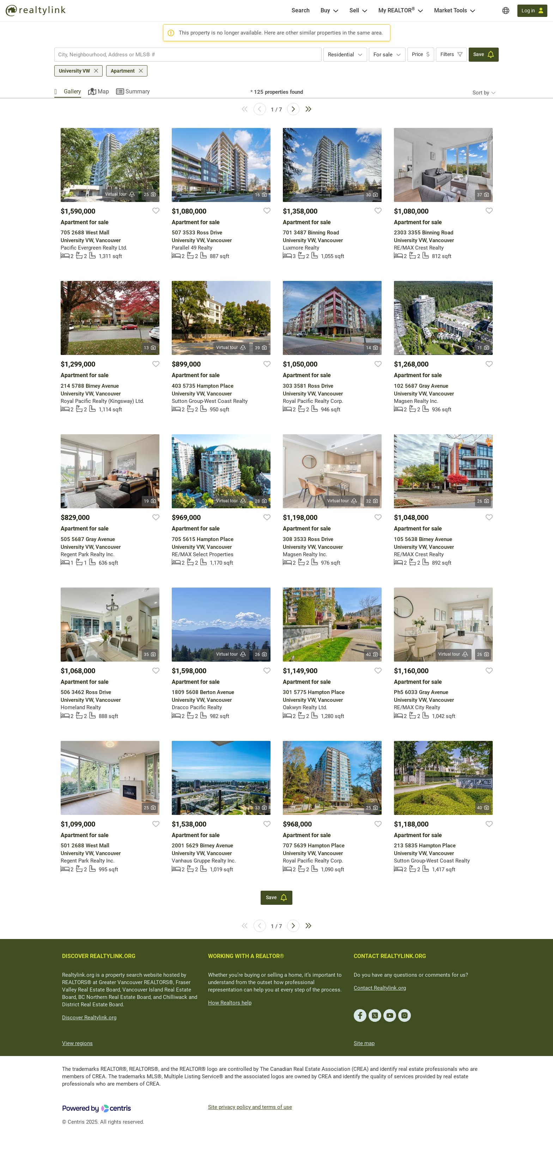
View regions (77, 1043)
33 (261, 807)
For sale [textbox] (383, 54)
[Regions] (505, 10)
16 (261, 194)
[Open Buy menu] (336, 10)
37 (483, 194)
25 (150, 194)
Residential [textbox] (341, 54)
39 (261, 347)
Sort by (481, 93)
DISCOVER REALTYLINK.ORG (98, 956)
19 (150, 501)
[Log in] (532, 11)
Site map (364, 1043)
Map (103, 91)
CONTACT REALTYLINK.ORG (390, 956)
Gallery (72, 91)
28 (261, 501)
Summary (138, 91)
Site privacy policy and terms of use (250, 1107)
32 (372, 501)
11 (483, 347)
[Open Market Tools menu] (472, 10)
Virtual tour (120, 194)
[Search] (300, 11)
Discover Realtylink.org (89, 1017)
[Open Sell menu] (364, 10)
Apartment (123, 71)
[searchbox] (183, 55)
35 (150, 654)
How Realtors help (229, 1003)
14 (372, 347)
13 (150, 347)
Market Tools (450, 10)
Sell (354, 10)
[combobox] (188, 55)
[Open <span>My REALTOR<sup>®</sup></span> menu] (420, 10)
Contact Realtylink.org (380, 988)
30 (372, 194)
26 (483, 501)
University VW (74, 71)
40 (372, 654)
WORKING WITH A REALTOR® (246, 956)
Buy (325, 10)
